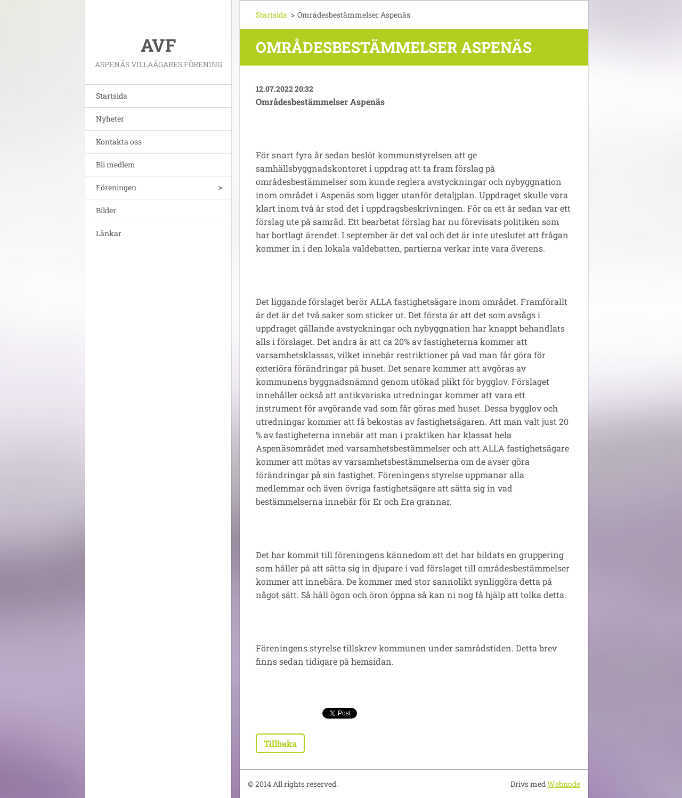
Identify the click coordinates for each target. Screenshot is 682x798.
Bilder (106, 210)
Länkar (108, 233)
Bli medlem (115, 164)
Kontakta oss (119, 141)
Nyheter (110, 119)
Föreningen (116, 187)
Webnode (563, 784)
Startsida (111, 96)
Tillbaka (280, 743)
